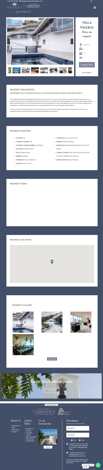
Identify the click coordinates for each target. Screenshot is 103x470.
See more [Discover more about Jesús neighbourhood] (51, 391)
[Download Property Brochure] (27, 431)
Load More (52, 359)
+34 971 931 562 (13, 1)
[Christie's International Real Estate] (13, 432)
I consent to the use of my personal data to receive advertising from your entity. (77, 454)
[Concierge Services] (28, 433)
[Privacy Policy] (29, 439)
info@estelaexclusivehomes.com (31, 1)
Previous (8, 41)
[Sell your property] (30, 437)
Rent (83, 440)
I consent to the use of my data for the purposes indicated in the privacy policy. (78, 446)
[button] (48, 447)
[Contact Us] (27, 435)
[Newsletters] (28, 429)
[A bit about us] (15, 426)
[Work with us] (15, 430)
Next (72, 41)
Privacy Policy (76, 461)
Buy (75, 440)
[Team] (12, 428)
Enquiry (87, 65)
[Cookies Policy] (29, 441)
